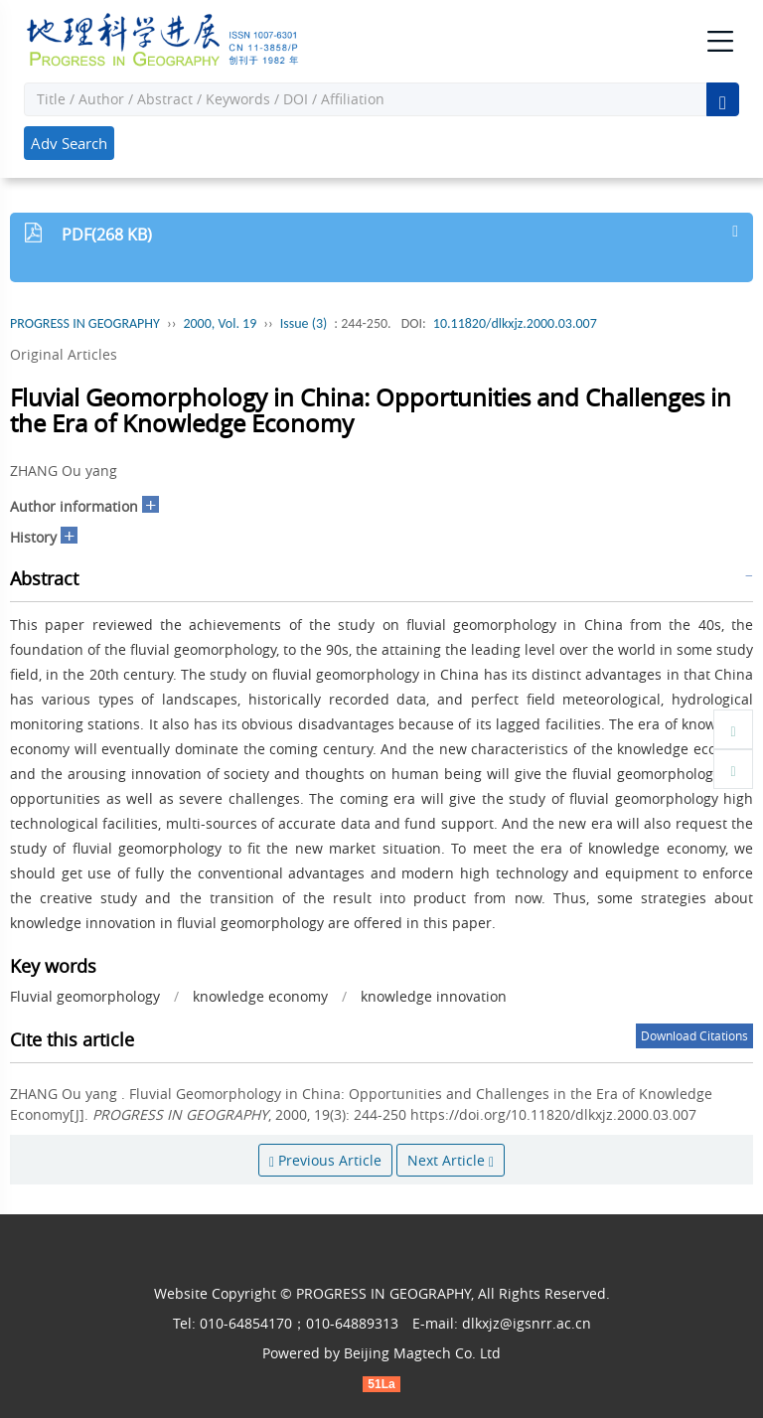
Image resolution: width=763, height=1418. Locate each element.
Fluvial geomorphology (85, 996)
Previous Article (325, 1160)
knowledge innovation (434, 996)
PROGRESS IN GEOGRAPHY (85, 323)
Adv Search (69, 143)
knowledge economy (260, 996)
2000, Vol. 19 (219, 323)
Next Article (450, 1160)
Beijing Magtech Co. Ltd (422, 1352)
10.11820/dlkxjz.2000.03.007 (515, 323)
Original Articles (63, 354)
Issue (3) (304, 323)
